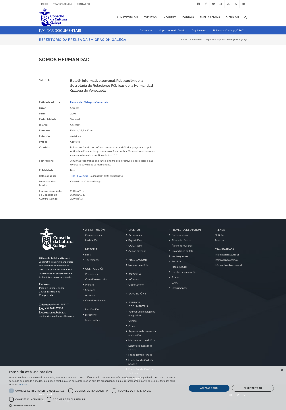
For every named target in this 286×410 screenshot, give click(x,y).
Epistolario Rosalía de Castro (140, 347)
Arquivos (90, 295)
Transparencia (62, 4)
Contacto (83, 4)
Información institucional (227, 254)
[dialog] (143, 388)
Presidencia (91, 274)
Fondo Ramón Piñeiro (140, 354)
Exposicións (135, 240)
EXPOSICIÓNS (137, 293)
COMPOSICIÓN (94, 268)
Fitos (88, 254)
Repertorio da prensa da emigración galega (82, 40)
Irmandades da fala (182, 250)
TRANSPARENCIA (224, 249)
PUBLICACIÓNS (137, 259)
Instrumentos (180, 287)
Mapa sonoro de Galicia (141, 340)
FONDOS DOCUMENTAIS (138, 304)
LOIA (175, 282)
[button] (95, 405)
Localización (92, 309)
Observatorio (136, 284)
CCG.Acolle (135, 245)
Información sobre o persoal (228, 265)
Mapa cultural (179, 266)
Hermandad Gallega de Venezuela (89, 102)
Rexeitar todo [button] (253, 388)
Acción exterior (137, 250)
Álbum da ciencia (181, 240)
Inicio (45, 4)
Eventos (219, 240)
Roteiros (176, 261)
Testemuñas (92, 259)
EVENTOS (134, 229)
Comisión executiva (96, 279)
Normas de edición (138, 265)
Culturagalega (180, 235)
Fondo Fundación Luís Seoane (140, 361)
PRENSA (220, 229)
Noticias (219, 235)
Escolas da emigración (184, 272)
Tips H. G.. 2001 (79, 175)
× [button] (282, 370)
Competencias (93, 235)
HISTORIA (91, 249)
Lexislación (91, 240)
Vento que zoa (180, 256)
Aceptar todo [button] (209, 388)
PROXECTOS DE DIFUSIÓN (186, 229)
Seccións (90, 289)
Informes (133, 279)
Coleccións (146, 30)
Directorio (91, 314)
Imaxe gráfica (92, 319)
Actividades (135, 235)
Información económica (226, 259)
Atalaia (175, 277)
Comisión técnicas (95, 300)
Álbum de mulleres (182, 245)
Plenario (89, 284)
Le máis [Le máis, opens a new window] (23, 384)
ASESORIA (134, 274)
